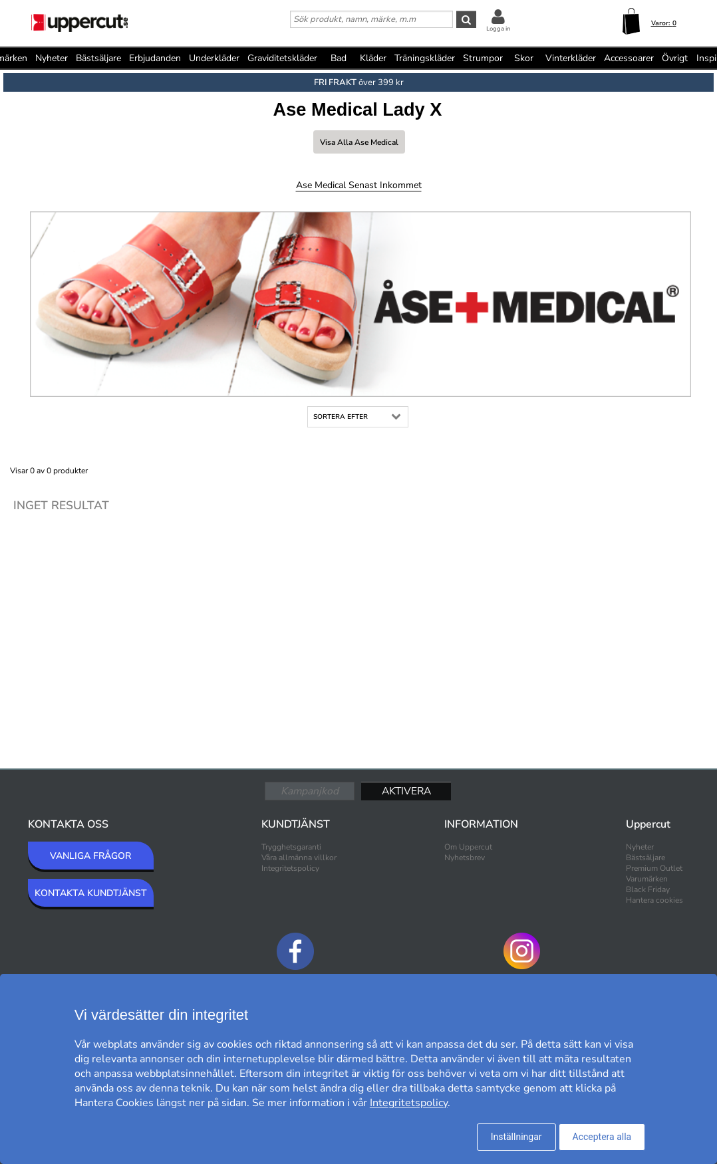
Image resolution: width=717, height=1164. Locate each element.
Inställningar (516, 1136)
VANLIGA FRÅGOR (90, 856)
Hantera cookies (654, 900)
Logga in (498, 29)
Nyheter (51, 58)
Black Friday (648, 889)
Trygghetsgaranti (291, 847)
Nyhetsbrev (464, 857)
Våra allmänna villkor (299, 857)
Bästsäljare (98, 58)
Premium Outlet (654, 868)
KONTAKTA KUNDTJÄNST (91, 893)
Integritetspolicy (290, 868)
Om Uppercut (468, 847)
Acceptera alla (602, 1136)
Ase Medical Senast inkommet (359, 185)
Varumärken (647, 878)
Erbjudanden (155, 58)
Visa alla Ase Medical (359, 142)
